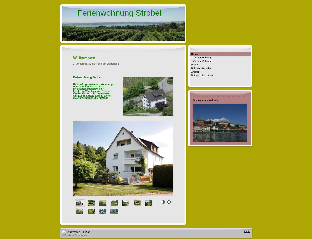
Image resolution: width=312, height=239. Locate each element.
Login (247, 231)
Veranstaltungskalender (206, 100)
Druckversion (71, 232)
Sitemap (86, 232)
